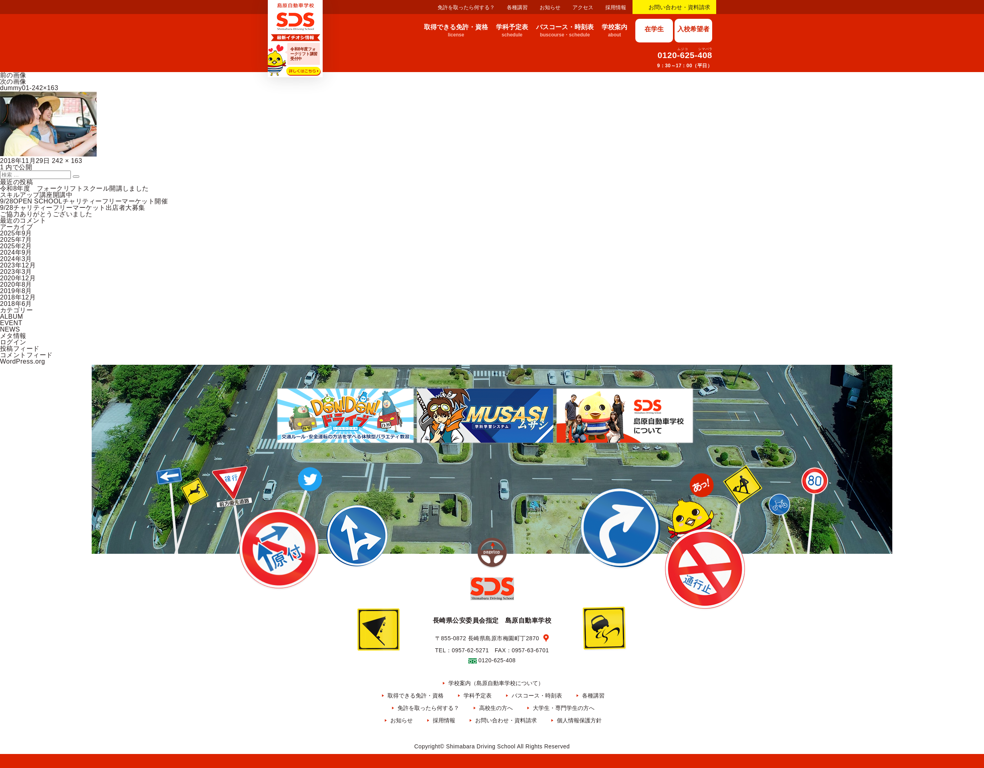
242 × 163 (67, 160)
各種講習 (517, 7)
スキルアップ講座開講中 (36, 194)
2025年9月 (16, 233)
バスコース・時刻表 (537, 695)
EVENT (11, 323)
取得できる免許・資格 (416, 695)
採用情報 (615, 7)
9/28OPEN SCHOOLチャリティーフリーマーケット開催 (84, 201)
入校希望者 (693, 29)
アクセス (582, 7)
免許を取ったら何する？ (466, 7)
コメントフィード (26, 355)
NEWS (10, 329)
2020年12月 (18, 278)
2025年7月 (16, 239)
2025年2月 (16, 246)
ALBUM (11, 316)
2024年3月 (16, 258)
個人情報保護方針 (579, 720)
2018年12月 (18, 297)
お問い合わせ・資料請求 (679, 7)
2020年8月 (16, 284)
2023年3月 (16, 271)
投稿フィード (20, 348)
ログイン (13, 342)
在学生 (654, 29)
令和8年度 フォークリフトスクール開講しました (74, 188)
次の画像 (13, 81)
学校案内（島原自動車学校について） (496, 683)
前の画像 (13, 75)
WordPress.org (22, 361)
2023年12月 (18, 265)
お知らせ (550, 7)
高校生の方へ (496, 708)
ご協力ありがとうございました (46, 214)
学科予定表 (478, 695)
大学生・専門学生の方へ (563, 708)
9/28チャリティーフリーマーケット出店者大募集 (72, 207)
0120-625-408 (684, 55)
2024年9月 (16, 252)
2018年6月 (16, 303)
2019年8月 (16, 290)
